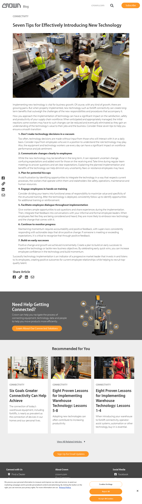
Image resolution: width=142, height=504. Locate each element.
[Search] (112, 5)
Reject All (106, 495)
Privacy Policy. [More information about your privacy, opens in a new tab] (65, 491)
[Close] (138, 494)
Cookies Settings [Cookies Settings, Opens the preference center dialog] (105, 487)
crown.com (97, 5)
